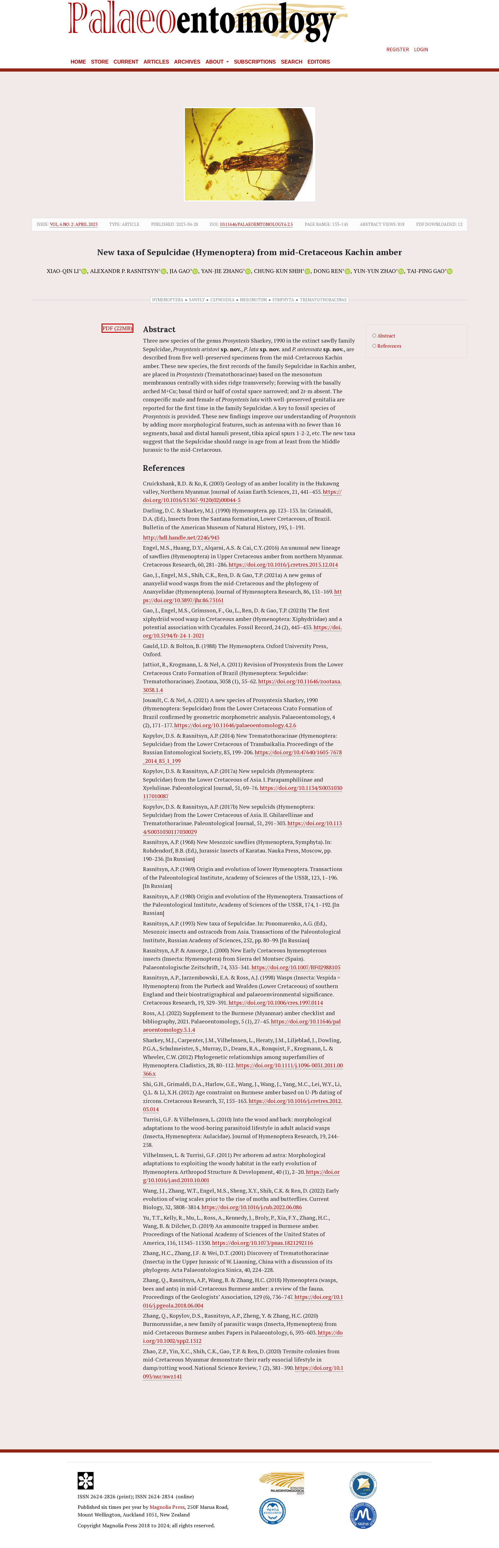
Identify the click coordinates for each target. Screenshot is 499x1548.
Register (397, 49)
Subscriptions (255, 62)
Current (126, 62)
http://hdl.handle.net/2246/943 (181, 537)
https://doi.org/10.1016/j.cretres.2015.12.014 (283, 564)
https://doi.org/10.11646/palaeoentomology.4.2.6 (235, 725)
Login (421, 49)
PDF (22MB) (117, 328)
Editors (318, 62)
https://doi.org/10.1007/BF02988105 (295, 967)
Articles (156, 62)
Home (78, 62)
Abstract (386, 336)
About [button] (215, 62)
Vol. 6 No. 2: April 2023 (73, 224)
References (389, 346)
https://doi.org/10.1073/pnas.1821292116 (262, 1242)
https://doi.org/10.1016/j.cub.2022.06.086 (251, 1207)
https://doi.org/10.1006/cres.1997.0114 (275, 1002)
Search (292, 62)
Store (100, 62)
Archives (187, 62)
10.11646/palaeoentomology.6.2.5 (256, 224)
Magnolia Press (167, 1506)
